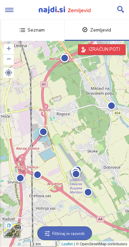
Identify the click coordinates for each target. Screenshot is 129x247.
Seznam (32, 30)
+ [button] (9, 49)
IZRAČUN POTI (104, 49)
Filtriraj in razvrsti (64, 233)
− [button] (9, 60)
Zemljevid (96, 30)
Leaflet (67, 244)
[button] (8, 73)
